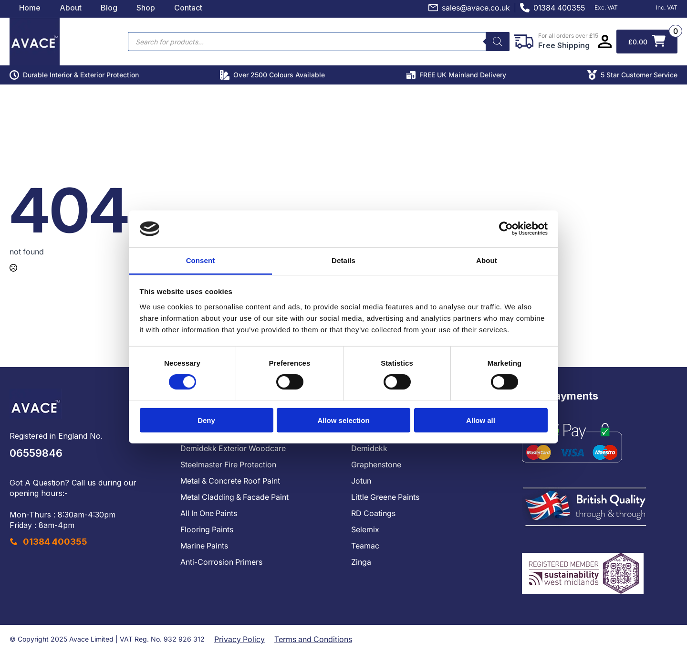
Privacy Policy (239, 639)
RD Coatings (373, 513)
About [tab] (486, 260)
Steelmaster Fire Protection (228, 464)
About (71, 7)
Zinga (361, 562)
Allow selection (343, 420)
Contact (188, 7)
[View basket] (646, 41)
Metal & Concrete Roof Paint (230, 480)
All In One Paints (208, 513)
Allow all (480, 420)
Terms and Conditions (313, 639)
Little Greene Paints (385, 497)
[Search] (498, 41)
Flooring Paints (206, 529)
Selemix (365, 529)
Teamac (365, 545)
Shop (145, 7)
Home (30, 7)
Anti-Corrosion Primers (221, 562)
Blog (109, 7)
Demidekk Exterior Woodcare (233, 448)
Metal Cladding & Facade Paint (234, 497)
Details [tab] (343, 260)
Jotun (361, 480)
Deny (206, 420)
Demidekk (369, 448)
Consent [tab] (200, 260)
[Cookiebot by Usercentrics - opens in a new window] (506, 229)
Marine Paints (204, 545)
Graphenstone (376, 464)
